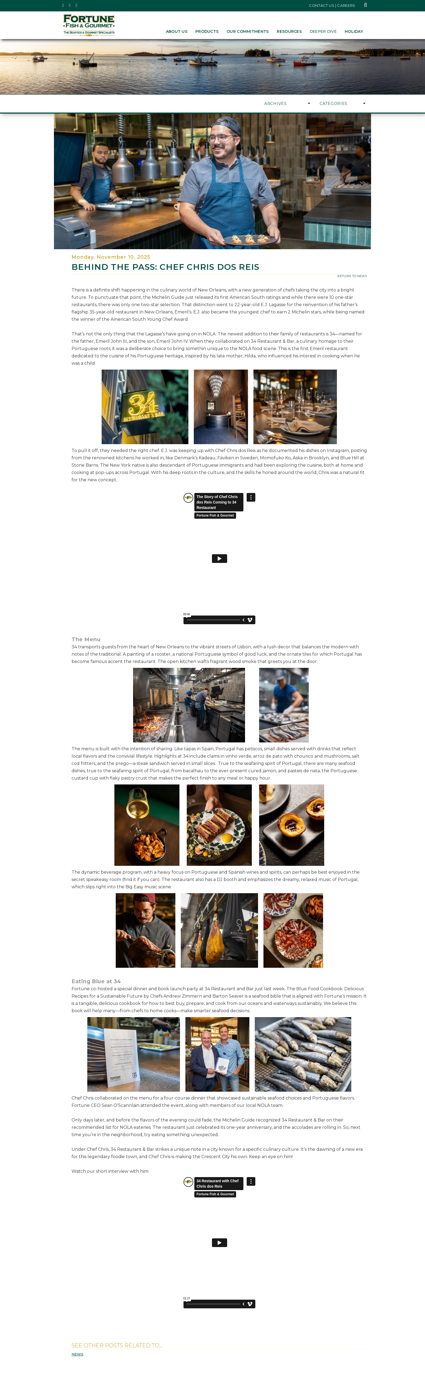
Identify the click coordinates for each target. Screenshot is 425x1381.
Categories (343, 103)
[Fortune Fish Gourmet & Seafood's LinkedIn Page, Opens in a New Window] (77, 5)
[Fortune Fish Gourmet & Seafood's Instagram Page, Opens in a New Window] (70, 5)
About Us (176, 31)
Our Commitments (248, 31)
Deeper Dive (323, 31)
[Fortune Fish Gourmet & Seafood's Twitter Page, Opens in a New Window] (63, 5)
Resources (289, 31)
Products (206, 31)
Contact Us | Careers (332, 5)
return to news (352, 276)
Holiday (354, 31)
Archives (287, 103)
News (77, 1354)
